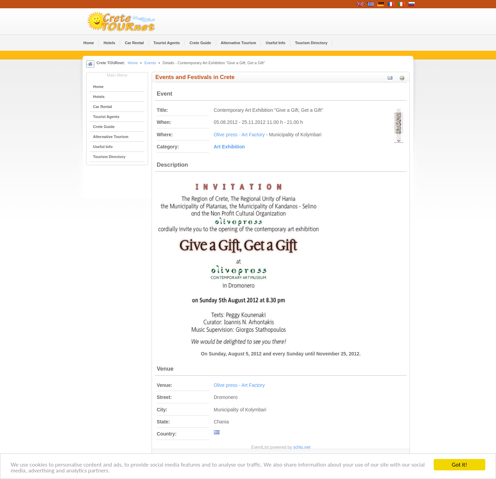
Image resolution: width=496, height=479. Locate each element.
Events (150, 63)
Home (133, 63)
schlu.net (301, 447)
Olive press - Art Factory (239, 134)
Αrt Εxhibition (229, 146)
